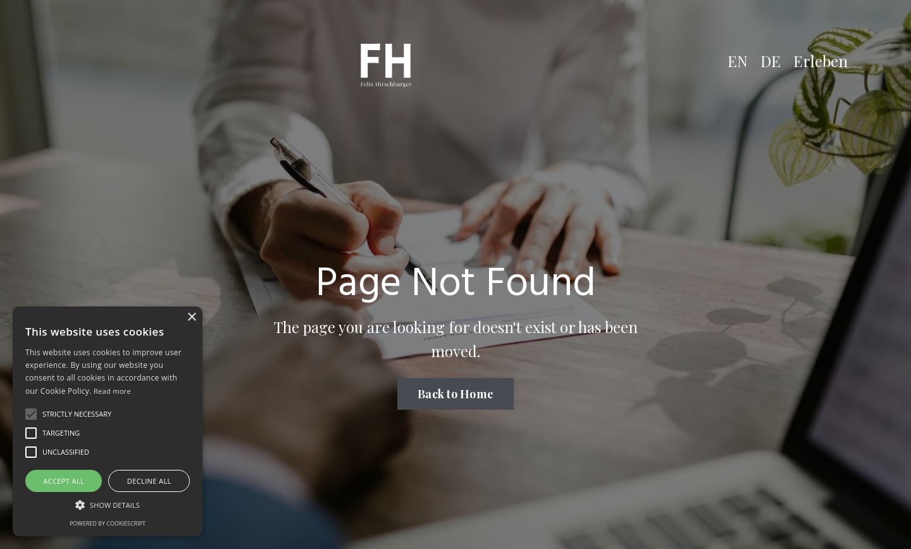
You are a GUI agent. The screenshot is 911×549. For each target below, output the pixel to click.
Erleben (820, 61)
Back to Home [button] (455, 393)
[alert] (107, 421)
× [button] (191, 317)
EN (738, 61)
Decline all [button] (149, 481)
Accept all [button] (63, 481)
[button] (31, 414)
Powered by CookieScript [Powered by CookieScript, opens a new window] (108, 523)
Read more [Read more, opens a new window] (112, 391)
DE (770, 61)
